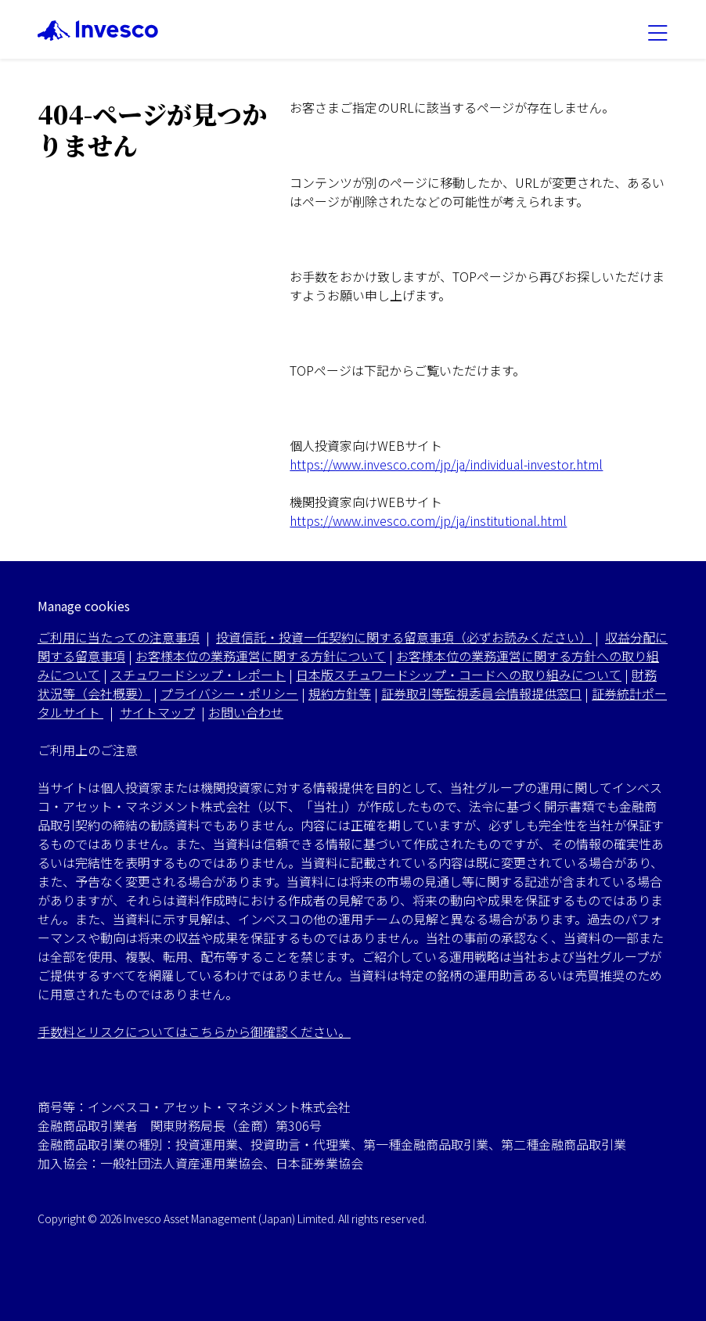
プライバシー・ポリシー (229, 693)
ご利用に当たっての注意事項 (119, 637)
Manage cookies (84, 606)
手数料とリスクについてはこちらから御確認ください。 (194, 1031)
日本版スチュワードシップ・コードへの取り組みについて (458, 674)
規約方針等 (339, 693)
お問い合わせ (245, 712)
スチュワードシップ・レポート (198, 674)
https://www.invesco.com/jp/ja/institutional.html (428, 520)
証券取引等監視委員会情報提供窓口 (481, 693)
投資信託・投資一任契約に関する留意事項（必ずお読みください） (404, 637)
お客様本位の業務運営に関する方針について (260, 655)
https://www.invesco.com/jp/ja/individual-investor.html (446, 464)
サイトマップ (157, 712)
